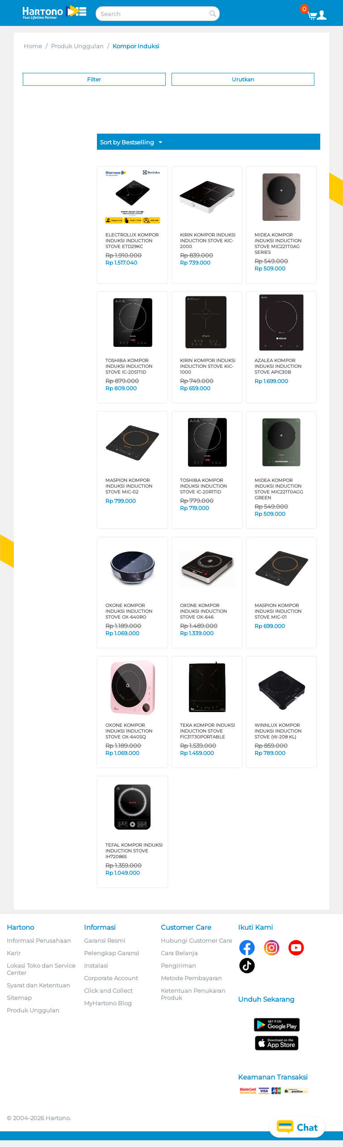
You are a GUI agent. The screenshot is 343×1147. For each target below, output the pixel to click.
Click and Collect (108, 990)
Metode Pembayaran (191, 978)
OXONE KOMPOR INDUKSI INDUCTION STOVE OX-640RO (128, 611)
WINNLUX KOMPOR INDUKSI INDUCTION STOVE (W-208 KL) (278, 731)
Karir (14, 953)
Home (33, 46)
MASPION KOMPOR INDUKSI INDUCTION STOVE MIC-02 (128, 486)
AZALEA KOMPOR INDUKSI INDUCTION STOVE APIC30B (278, 366)
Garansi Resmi (104, 940)
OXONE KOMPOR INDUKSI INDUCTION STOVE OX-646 (203, 611)
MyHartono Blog (108, 1003)
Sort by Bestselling (131, 142)
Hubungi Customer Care (196, 940)
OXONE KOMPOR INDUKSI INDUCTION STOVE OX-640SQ (128, 731)
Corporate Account (111, 978)
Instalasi (96, 965)
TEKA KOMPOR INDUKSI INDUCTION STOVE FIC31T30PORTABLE (207, 731)
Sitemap (19, 997)
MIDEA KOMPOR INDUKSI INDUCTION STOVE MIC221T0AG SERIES (278, 243)
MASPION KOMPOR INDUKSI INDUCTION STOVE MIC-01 (278, 611)
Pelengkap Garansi (111, 953)
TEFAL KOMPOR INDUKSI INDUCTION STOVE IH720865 (134, 851)
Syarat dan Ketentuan (38, 985)
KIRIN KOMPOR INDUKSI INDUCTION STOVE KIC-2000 (207, 240)
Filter (94, 79)
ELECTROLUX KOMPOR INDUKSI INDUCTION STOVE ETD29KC (132, 240)
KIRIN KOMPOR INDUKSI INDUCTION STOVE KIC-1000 (207, 366)
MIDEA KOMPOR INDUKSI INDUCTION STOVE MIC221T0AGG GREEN (279, 489)
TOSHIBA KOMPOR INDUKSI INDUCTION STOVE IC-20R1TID (203, 486)
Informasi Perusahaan (39, 940)
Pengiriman (178, 965)
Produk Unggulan (77, 46)
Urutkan (243, 79)
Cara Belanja (179, 953)
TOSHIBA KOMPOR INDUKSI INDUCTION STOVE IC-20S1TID (128, 366)
